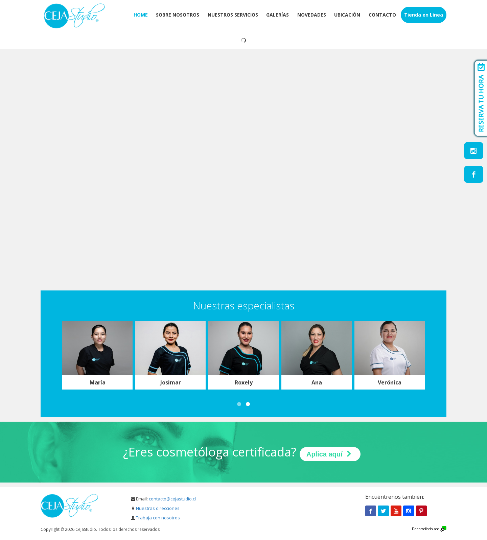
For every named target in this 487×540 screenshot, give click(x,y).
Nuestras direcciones (158, 508)
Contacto (382, 14)
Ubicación (347, 14)
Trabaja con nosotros (158, 518)
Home (141, 14)
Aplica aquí (330, 454)
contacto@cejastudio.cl (172, 499)
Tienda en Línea (423, 14)
